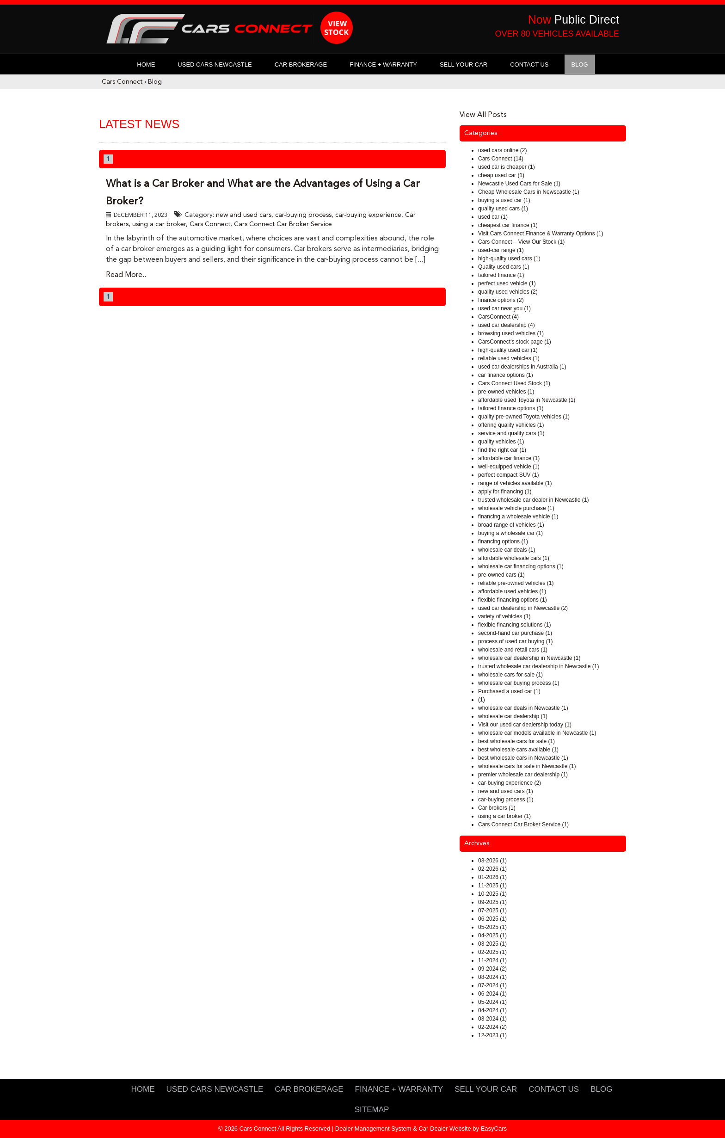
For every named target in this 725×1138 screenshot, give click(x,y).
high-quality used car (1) (508, 350)
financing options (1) (503, 541)
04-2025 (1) (492, 935)
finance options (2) (501, 300)
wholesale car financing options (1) (521, 566)
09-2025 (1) (492, 902)
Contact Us (529, 64)
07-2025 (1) (492, 910)
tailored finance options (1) (510, 408)
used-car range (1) (501, 250)
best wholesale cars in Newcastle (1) (523, 758)
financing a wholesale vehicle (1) (518, 516)
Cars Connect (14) (500, 158)
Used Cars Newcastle (215, 64)
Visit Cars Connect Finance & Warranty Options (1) (540, 233)
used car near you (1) (504, 308)
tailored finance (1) (501, 275)
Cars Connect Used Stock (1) (514, 383)
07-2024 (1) (492, 985)
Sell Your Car (463, 64)
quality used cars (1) (503, 208)
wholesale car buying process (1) (518, 683)
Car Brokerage (301, 64)
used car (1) (493, 217)
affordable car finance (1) (509, 458)
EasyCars (494, 1128)
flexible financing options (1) (512, 600)
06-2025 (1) (492, 919)
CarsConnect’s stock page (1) (514, 341)
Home (146, 64)
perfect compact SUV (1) (508, 475)
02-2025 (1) (492, 952)
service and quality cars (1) (511, 433)
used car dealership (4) (506, 325)
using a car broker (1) (504, 816)
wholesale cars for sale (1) (510, 674)
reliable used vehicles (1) (509, 358)
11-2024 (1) (492, 960)
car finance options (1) (505, 375)
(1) (481, 699)
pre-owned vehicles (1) (506, 391)
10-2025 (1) (492, 894)
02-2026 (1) (492, 869)
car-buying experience (368, 215)
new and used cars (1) (505, 791)
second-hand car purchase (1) (515, 633)
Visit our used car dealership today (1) (524, 724)
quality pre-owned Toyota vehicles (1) (524, 416)
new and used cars (243, 215)
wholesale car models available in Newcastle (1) (537, 733)
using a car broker (159, 224)
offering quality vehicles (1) (511, 425)
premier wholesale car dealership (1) (523, 774)
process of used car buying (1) (515, 641)
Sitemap (372, 1109)
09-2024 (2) (492, 969)
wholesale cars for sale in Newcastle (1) (527, 766)
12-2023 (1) (492, 1035)
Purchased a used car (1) (509, 691)
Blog (579, 64)
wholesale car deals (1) (506, 550)
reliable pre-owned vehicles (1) (515, 583)
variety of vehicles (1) (504, 616)
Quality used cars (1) (503, 267)
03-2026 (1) (492, 860)
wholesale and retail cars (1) (512, 649)
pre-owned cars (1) (501, 575)
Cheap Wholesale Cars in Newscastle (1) (528, 192)
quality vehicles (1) (501, 441)
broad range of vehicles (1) (511, 525)
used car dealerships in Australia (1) (522, 366)
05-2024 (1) (492, 1002)
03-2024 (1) (492, 1018)
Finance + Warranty (383, 64)
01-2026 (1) (492, 877)
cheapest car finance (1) (508, 225)
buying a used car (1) (504, 200)
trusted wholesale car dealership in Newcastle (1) (538, 666)
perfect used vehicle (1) (507, 283)
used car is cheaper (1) (506, 167)
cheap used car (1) (501, 175)
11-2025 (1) (492, 885)
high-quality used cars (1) (509, 258)
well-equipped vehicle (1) (509, 466)
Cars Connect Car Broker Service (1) (523, 824)
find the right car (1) (502, 450)
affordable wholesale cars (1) (513, 558)
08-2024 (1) (492, 977)
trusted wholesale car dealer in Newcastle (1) (533, 500)
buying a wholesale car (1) (510, 533)
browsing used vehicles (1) (511, 333)
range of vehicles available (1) (515, 483)
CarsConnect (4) (498, 317)
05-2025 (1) (492, 927)
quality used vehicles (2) (508, 292)
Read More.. (126, 275)
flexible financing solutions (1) (514, 624)
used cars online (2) (502, 150)
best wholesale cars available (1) (518, 749)
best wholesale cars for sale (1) (516, 741)
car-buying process (303, 215)
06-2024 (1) (492, 993)
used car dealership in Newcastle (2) (523, 608)
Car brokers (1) (497, 808)
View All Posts (483, 115)
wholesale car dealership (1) (512, 716)
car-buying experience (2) (509, 783)
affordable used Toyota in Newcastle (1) (526, 400)
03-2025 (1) (492, 944)
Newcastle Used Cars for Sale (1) (519, 183)
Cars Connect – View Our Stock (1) (521, 242)
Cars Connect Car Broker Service (283, 224)
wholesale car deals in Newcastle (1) (523, 708)
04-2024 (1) (492, 1010)
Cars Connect (122, 82)
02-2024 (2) (492, 1027)
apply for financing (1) (504, 491)
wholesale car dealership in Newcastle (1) (529, 658)
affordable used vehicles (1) (512, 591)
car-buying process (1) (505, 799)
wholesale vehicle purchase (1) (516, 508)
